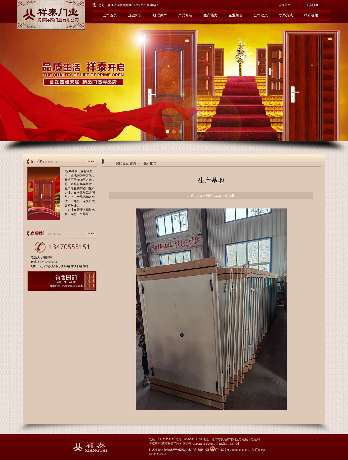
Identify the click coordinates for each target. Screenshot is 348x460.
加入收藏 (312, 5)
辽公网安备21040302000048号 (232, 450)
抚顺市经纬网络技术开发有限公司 (186, 450)
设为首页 (285, 5)
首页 (133, 163)
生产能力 (150, 163)
